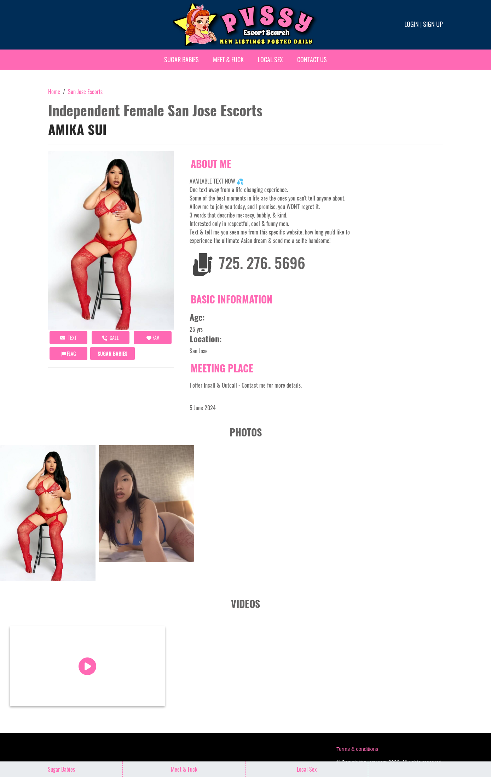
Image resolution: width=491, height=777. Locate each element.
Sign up (433, 24)
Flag (69, 353)
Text (68, 337)
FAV (152, 337)
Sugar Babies (181, 59)
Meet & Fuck (228, 59)
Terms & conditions (357, 747)
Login (411, 24)
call (110, 337)
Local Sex (270, 59)
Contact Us (312, 59)
